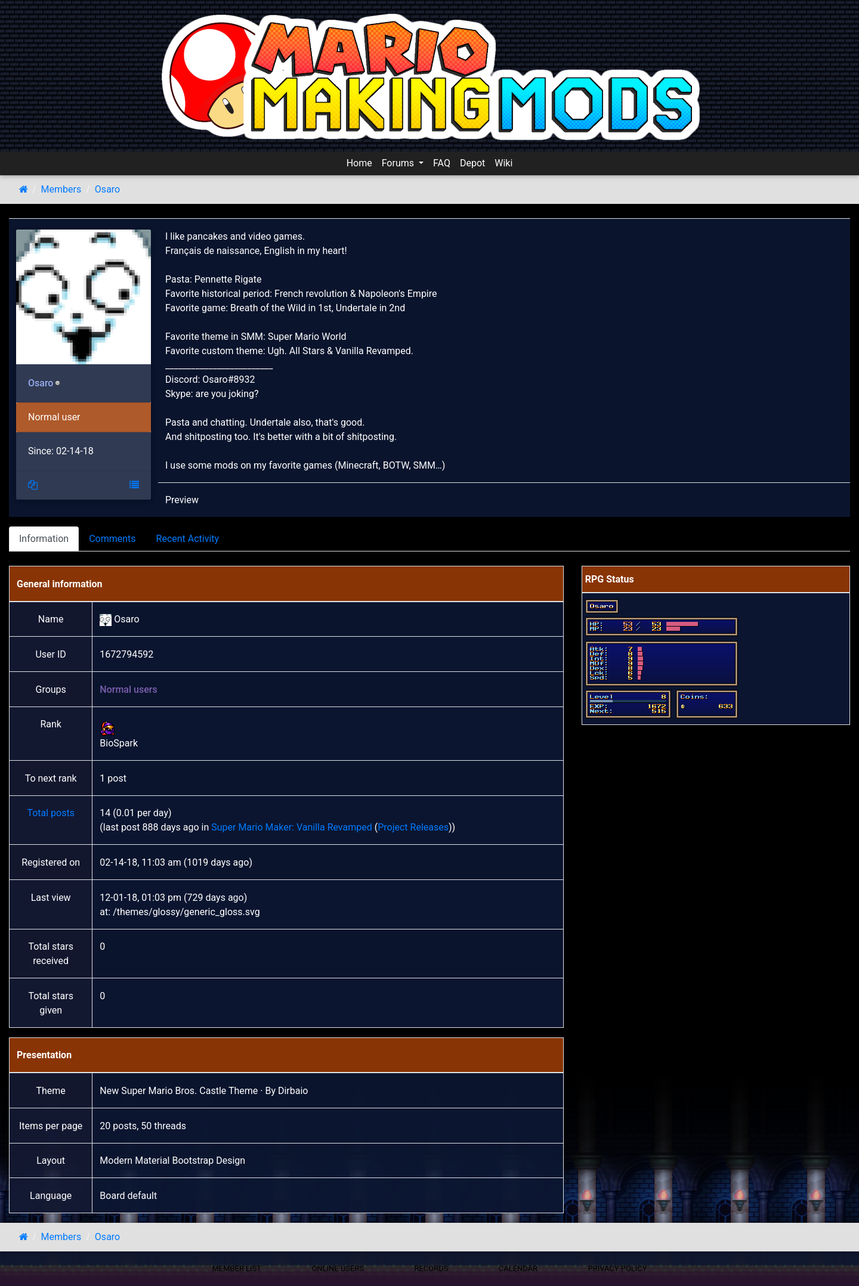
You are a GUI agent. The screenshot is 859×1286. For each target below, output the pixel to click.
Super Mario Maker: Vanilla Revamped (291, 827)
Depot (472, 163)
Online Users (337, 1268)
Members (61, 189)
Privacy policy (617, 1268)
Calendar (518, 1268)
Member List (236, 1268)
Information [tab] (44, 538)
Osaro (107, 189)
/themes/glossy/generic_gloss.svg (186, 912)
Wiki (503, 163)
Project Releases (413, 827)
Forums (399, 163)
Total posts (51, 813)
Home (359, 163)
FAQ (441, 163)
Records (431, 1268)
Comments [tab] (112, 538)
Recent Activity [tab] (188, 538)
